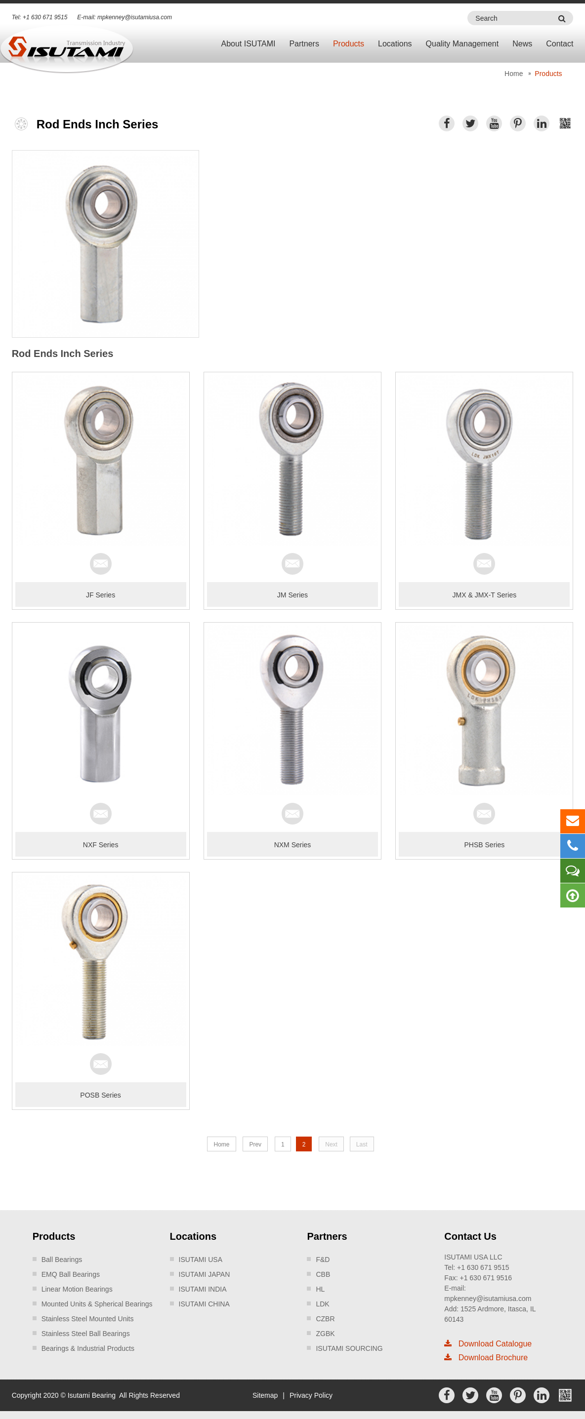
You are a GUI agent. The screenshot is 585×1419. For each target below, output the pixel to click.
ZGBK (325, 1334)
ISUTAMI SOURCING (349, 1348)
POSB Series (100, 1095)
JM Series (292, 595)
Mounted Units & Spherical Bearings (97, 1304)
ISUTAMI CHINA (204, 1304)
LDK (322, 1304)
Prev (255, 1144)
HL (320, 1289)
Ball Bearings (62, 1259)
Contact (559, 43)
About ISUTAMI (248, 43)
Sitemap (265, 1395)
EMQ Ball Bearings (71, 1274)
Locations (395, 43)
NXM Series (292, 845)
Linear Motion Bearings (77, 1289)
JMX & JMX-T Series (485, 595)
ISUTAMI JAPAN (204, 1274)
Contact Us (470, 1236)
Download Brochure (486, 1357)
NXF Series (101, 845)
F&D (323, 1259)
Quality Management (462, 43)
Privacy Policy (311, 1395)
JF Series (100, 595)
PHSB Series (484, 845)
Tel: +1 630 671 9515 (40, 17)
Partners (304, 43)
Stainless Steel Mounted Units (88, 1319)
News (522, 43)
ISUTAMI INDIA (203, 1289)
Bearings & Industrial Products (88, 1348)
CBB (323, 1274)
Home (513, 74)
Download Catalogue (488, 1344)
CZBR (325, 1319)
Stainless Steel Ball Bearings (86, 1334)
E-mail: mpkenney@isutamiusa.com (124, 17)
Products (348, 43)
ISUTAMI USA (200, 1259)
